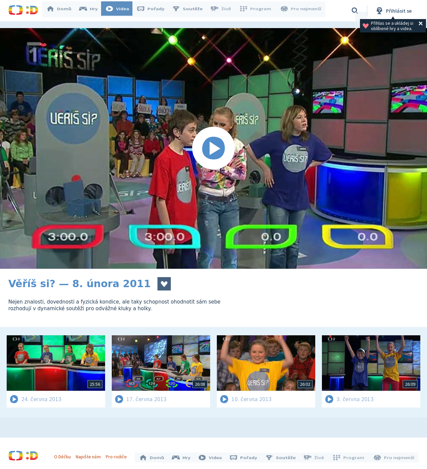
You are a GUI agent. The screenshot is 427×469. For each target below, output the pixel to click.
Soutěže (190, 11)
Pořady (153, 11)
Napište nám (89, 455)
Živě (223, 11)
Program (257, 11)
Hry (91, 11)
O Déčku (64, 455)
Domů (62, 11)
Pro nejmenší (301, 11)
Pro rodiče (117, 455)
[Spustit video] (213, 148)
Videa (120, 11)
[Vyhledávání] (355, 10)
